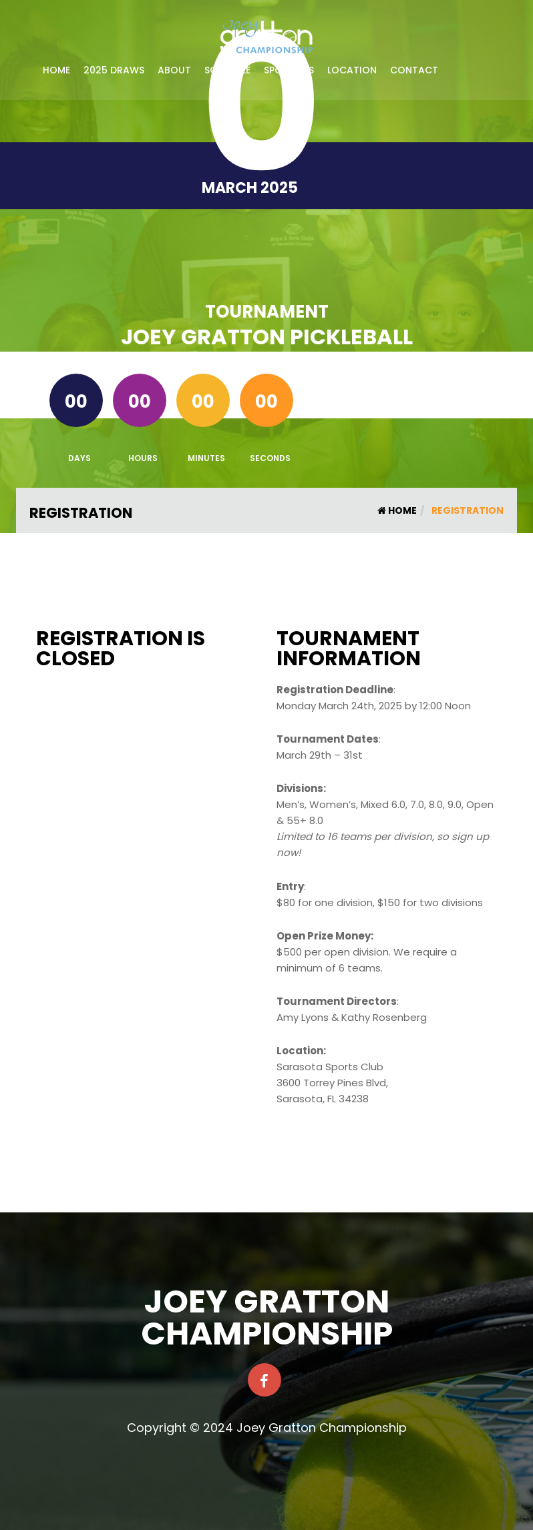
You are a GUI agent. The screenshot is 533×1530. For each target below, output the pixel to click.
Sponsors (289, 70)
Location (352, 70)
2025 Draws (113, 70)
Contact (414, 70)
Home (56, 70)
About (174, 70)
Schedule (227, 70)
